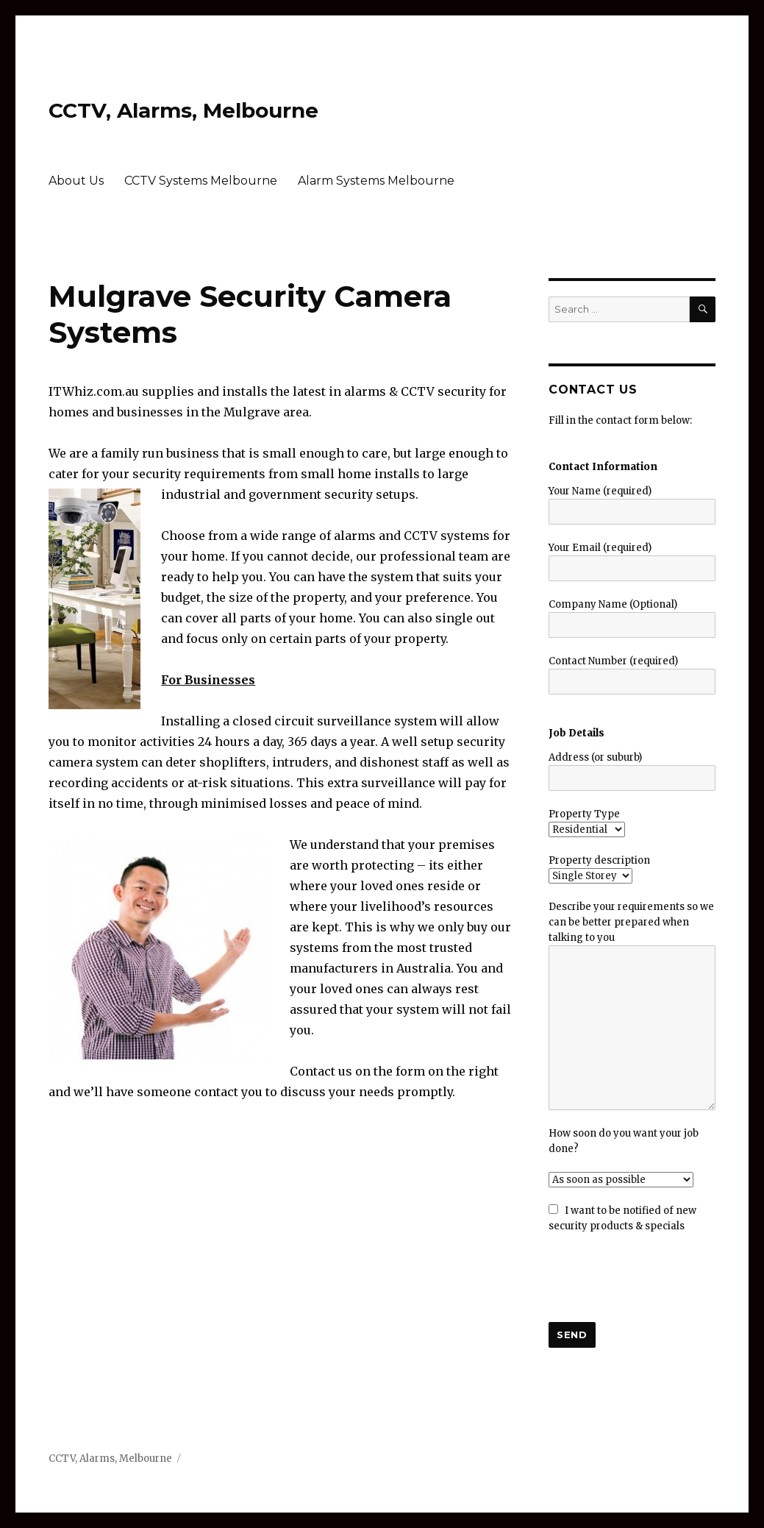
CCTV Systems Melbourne (200, 181)
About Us (76, 181)
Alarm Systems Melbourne (376, 181)
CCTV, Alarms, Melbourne (183, 110)
